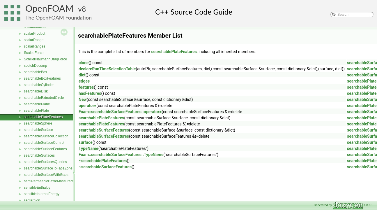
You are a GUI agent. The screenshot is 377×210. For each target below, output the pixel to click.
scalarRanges (34, 46)
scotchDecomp (35, 66)
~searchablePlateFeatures (103, 160)
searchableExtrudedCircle (44, 98)
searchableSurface (38, 130)
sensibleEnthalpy (37, 188)
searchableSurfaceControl (44, 143)
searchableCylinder (39, 85)
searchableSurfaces (39, 155)
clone (84, 62)
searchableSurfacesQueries (45, 162)
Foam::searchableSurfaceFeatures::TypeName (121, 154)
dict (82, 75)
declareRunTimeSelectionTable (107, 68)
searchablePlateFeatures (43, 117)
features (86, 87)
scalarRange (33, 40)
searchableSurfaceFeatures (45, 149)
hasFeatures (90, 93)
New (83, 99)
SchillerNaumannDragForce (45, 59)
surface (86, 142)
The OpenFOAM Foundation (58, 17)
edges (84, 81)
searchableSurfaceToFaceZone (48, 168)
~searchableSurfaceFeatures (105, 166)
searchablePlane (37, 104)
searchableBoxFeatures (42, 78)
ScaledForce (33, 53)
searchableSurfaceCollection (46, 136)
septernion (32, 200)
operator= (87, 105)
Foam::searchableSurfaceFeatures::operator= (120, 111)
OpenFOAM (49, 8)
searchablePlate (36, 110)
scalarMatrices (35, 27)
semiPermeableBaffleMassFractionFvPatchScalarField (66, 181)
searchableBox (35, 72)
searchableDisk (36, 91)
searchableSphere (38, 123)
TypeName (88, 148)
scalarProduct (34, 34)
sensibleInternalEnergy (41, 194)
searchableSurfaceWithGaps (46, 175)
